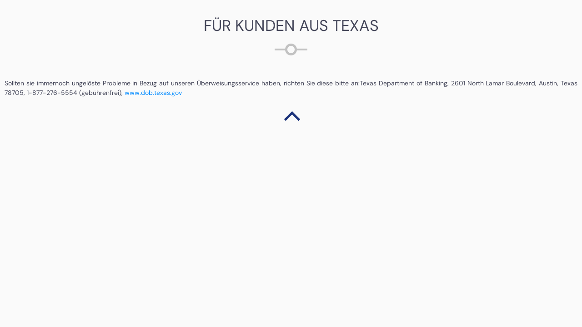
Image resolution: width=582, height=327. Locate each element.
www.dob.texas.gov (152, 93)
